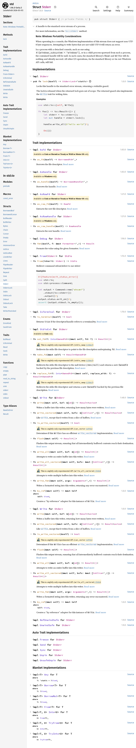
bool (69, 316)
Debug (43, 238)
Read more (68, 164)
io (38, 3)
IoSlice (87, 412)
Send (43, 644)
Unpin (43, 655)
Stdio (68, 256)
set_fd (41, 339)
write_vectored (46, 412)
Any (46, 674)
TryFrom (54, 722)
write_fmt (43, 480)
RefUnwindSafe (49, 620)
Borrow (48, 685)
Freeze (44, 639)
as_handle (43, 181)
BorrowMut (50, 696)
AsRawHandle (48, 216)
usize (92, 402)
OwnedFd (61, 339)
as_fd (40, 159)
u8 (70, 402)
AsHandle (46, 171)
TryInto (54, 733)
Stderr (44, 76)
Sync (43, 649)
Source (47, 10)
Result (90, 243)
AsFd (43, 149)
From (43, 256)
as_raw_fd (43, 204)
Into (53, 339)
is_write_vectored (48, 423)
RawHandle (75, 226)
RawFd (67, 204)
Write (43, 397)
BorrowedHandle (73, 181)
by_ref (41, 490)
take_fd (41, 354)
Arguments (79, 480)
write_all (43, 451)
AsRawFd (45, 194)
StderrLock (69, 81)
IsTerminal (47, 311)
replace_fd (43, 373)
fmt (39, 243)
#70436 (97, 471)
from (39, 261)
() (109, 339)
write (40, 402)
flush (40, 438)
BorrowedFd (65, 159)
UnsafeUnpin (48, 660)
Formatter (68, 243)
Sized (46, 496)
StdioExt (46, 329)
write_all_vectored (49, 462)
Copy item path (55, 7)
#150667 (89, 345)
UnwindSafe (47, 625)
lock (45, 81)
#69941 (89, 428)
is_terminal (44, 316)
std (12, 4)
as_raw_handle (45, 226)
